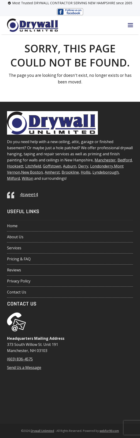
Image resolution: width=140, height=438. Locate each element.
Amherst (52, 172)
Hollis (86, 172)
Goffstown (52, 166)
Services (14, 247)
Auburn (69, 166)
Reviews (14, 270)
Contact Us (16, 292)
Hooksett (15, 166)
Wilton (27, 178)
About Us (15, 236)
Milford (13, 178)
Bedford (125, 160)
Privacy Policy (18, 281)
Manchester (105, 160)
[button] (130, 25)
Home (12, 225)
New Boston (32, 172)
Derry (83, 166)
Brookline (70, 172)
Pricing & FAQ (19, 259)
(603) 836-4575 (20, 359)
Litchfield (33, 166)
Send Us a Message (24, 367)
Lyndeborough (105, 172)
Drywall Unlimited (42, 431)
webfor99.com (109, 431)
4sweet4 (29, 194)
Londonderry (101, 166)
